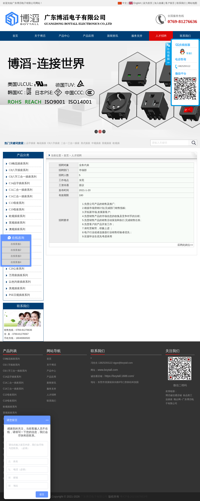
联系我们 (181, 3)
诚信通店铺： (112, 376)
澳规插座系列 (17, 229)
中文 (124, 3)
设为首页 (147, 3)
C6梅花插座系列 (18, 163)
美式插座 (85, 143)
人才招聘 (51, 394)
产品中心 (51, 370)
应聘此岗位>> (185, 244)
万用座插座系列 (18, 275)
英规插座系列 (17, 222)
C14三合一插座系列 (20, 196)
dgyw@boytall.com (123, 363)
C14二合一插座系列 (20, 189)
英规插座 (106, 143)
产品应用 (51, 376)
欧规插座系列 (17, 216)
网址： (104, 370)
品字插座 (30, 143)
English (137, 3)
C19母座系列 (16, 209)
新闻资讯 (51, 382)
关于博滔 (51, 364)
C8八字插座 (53, 143)
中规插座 (96, 143)
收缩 (168, 54)
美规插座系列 (17, 288)
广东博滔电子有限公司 (23, 3)
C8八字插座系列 (18, 170)
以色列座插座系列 (20, 281)
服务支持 (51, 388)
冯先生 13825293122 (102, 363)
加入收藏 (159, 3)
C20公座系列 (16, 268)
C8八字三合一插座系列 (22, 176)
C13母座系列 (16, 203)
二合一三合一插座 (70, 143)
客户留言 (170, 3)
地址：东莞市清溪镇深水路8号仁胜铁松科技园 (115, 382)
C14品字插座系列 (19, 183)
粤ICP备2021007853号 (134, 496)
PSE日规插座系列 (19, 294)
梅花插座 (41, 143)
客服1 (185, 53)
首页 (66, 155)
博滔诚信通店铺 (174, 395)
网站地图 (192, 3)
